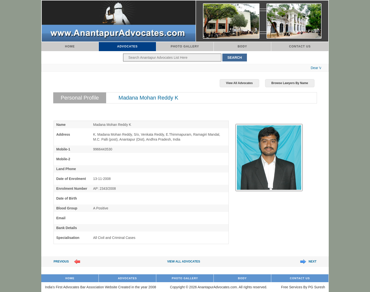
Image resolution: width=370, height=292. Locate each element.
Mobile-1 (63, 149)
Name (61, 125)
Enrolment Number (71, 188)
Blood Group (66, 208)
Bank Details (66, 228)
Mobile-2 (63, 159)
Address (63, 134)
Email (60, 218)
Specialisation (67, 238)
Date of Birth (66, 198)
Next (312, 261)
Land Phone (66, 169)
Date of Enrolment (71, 179)
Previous (61, 261)
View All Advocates (239, 83)
